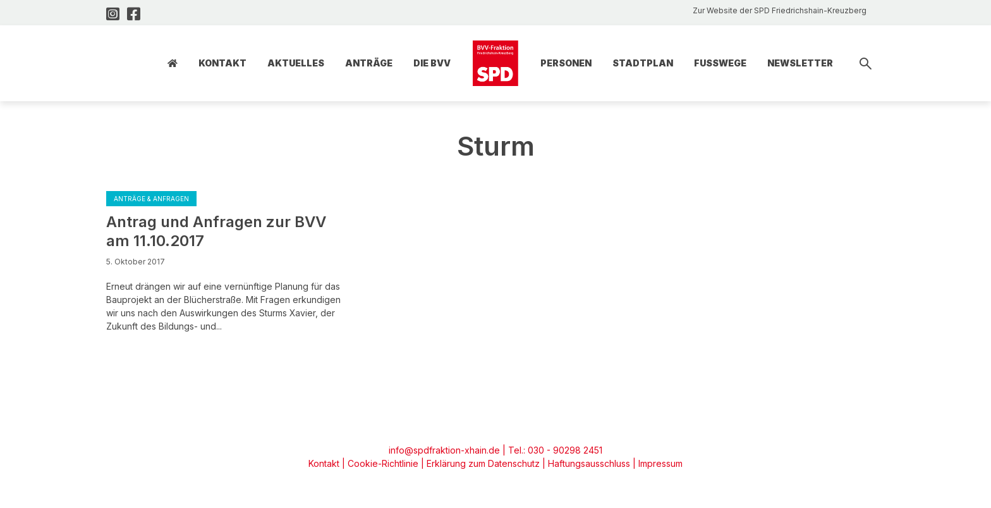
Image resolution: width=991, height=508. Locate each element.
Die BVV (432, 63)
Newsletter (800, 63)
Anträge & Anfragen (151, 198)
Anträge (368, 63)
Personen (566, 63)
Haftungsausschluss (589, 463)
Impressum (660, 463)
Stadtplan (642, 63)
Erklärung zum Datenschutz (483, 463)
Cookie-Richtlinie (383, 463)
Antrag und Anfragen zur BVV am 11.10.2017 (216, 231)
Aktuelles (295, 63)
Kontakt (222, 63)
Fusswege (720, 63)
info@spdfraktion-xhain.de (444, 450)
